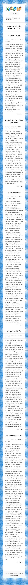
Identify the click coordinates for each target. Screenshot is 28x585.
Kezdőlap (8, 18)
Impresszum (10, 573)
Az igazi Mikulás (14, 331)
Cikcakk (20, 335)
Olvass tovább (19, 113)
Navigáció (13, 13)
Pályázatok (11, 128)
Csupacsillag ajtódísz (14, 436)
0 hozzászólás (17, 128)
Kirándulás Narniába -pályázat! (14, 121)
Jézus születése (14, 193)
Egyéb (20, 39)
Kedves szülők (14, 35)
